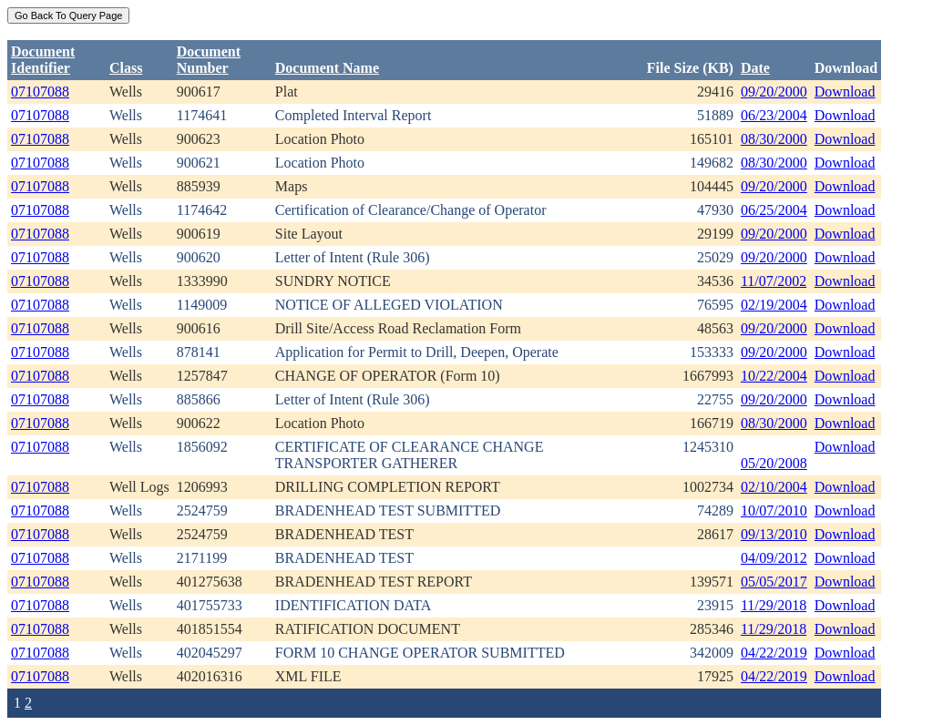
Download (845, 91)
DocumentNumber (209, 60)
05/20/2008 (774, 463)
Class (125, 68)
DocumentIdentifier (43, 60)
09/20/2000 (774, 91)
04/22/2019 (774, 652)
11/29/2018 (773, 605)
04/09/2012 (774, 558)
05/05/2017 (774, 581)
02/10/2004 (774, 487)
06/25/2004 (774, 210)
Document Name (327, 68)
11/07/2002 (773, 281)
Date (755, 68)
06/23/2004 (774, 115)
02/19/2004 (774, 304)
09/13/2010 (774, 534)
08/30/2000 (774, 139)
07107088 (40, 91)
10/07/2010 (774, 510)
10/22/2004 (774, 375)
